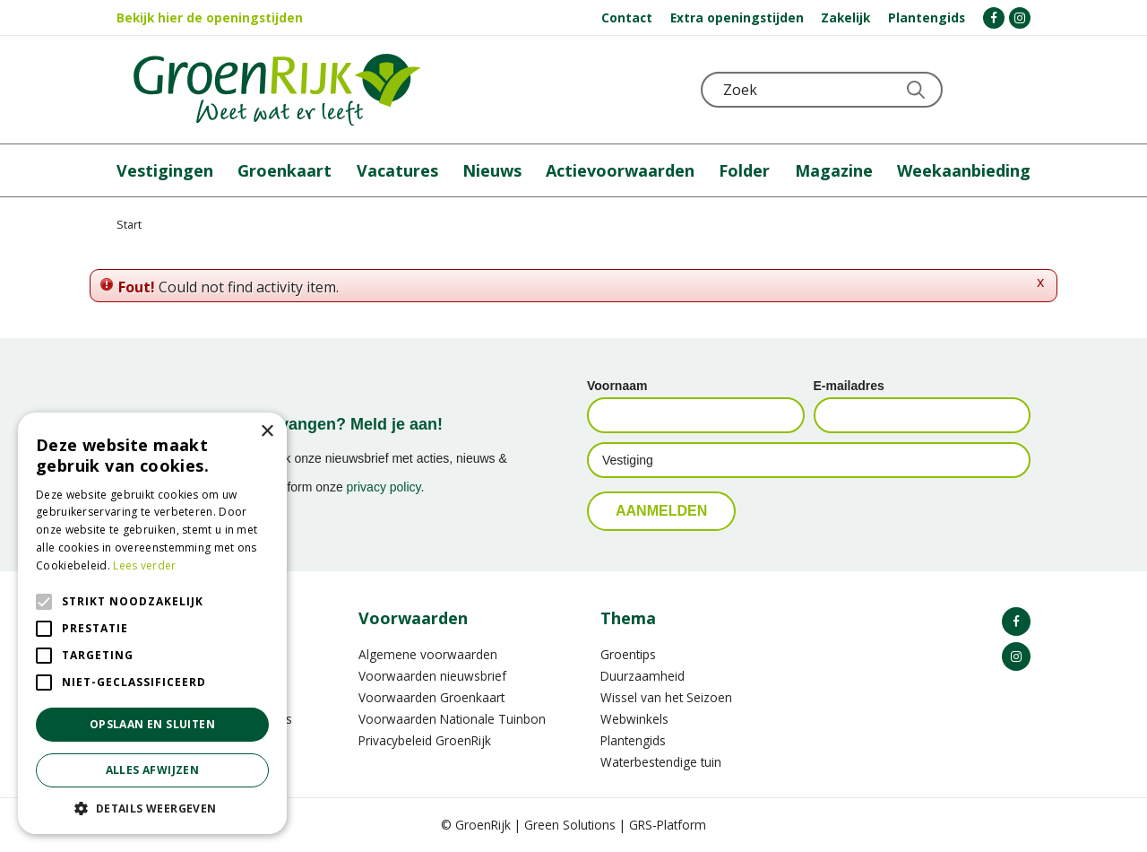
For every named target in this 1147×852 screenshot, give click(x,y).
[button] (152, 807)
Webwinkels (634, 718)
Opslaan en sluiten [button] (152, 724)
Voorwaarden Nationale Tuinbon (452, 718)
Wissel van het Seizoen (666, 697)
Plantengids (633, 740)
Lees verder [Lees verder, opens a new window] (144, 565)
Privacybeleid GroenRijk (424, 740)
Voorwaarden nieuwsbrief (432, 675)
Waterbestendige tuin (660, 761)
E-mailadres (849, 385)
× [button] (266, 432)
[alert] (152, 623)
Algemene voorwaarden (427, 654)
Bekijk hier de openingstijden (209, 17)
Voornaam (617, 385)
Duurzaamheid (642, 675)
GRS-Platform (667, 824)
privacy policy (384, 487)
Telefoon (1016, 90)
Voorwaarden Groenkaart (431, 697)
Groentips (628, 654)
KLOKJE (972, 90)
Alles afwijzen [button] (153, 770)
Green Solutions (570, 824)
